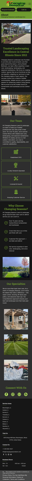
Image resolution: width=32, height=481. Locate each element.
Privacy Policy (7, 475)
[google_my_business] (25, 394)
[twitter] (6, 454)
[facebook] (6, 394)
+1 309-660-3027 (8, 449)
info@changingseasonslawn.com (12, 451)
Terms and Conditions (17, 479)
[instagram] (13, 394)
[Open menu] (30, 4)
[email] (19, 394)
